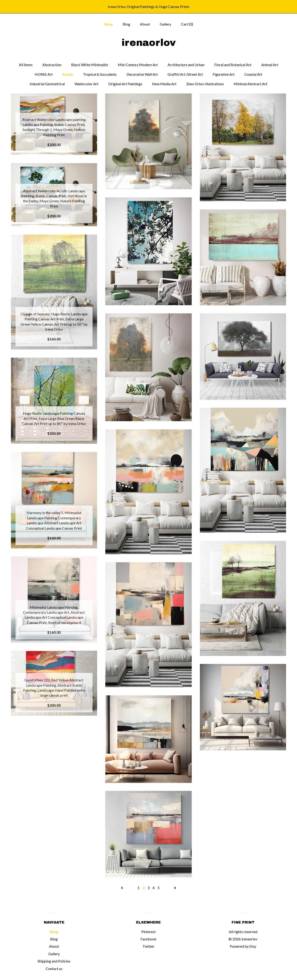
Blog (126, 24)
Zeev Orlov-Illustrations (205, 84)
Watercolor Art (86, 84)
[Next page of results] (175, 887)
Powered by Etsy (243, 946)
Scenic (67, 74)
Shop (108, 24)
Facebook (148, 939)
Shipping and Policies (54, 961)
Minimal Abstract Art (250, 84)
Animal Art (269, 64)
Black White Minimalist (89, 64)
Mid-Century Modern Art (138, 64)
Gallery (165, 24)
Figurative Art (224, 74)
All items (26, 64)
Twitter (148, 946)
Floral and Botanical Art (232, 64)
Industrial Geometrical (47, 84)
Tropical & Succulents (100, 74)
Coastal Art (253, 74)
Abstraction (51, 64)
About (145, 24)
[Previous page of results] (122, 887)
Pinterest (148, 931)
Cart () (187, 24)
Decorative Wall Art (142, 74)
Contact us (54, 968)
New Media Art (164, 84)
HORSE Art (44, 74)
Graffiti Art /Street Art (185, 74)
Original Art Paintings (125, 84)
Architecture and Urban (186, 64)
